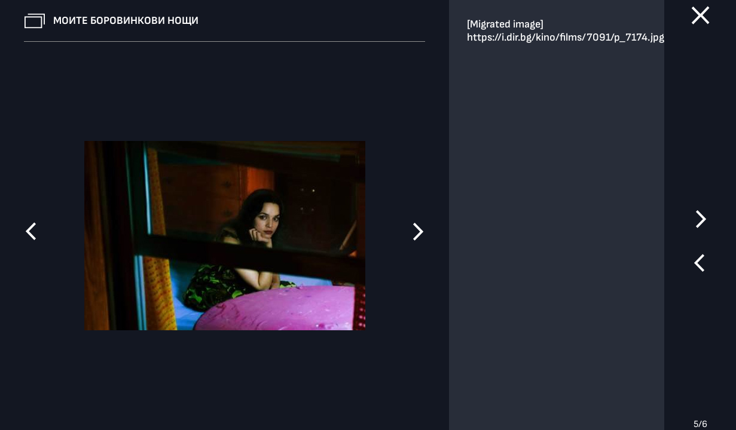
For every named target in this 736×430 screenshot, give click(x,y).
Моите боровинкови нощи (125, 20)
